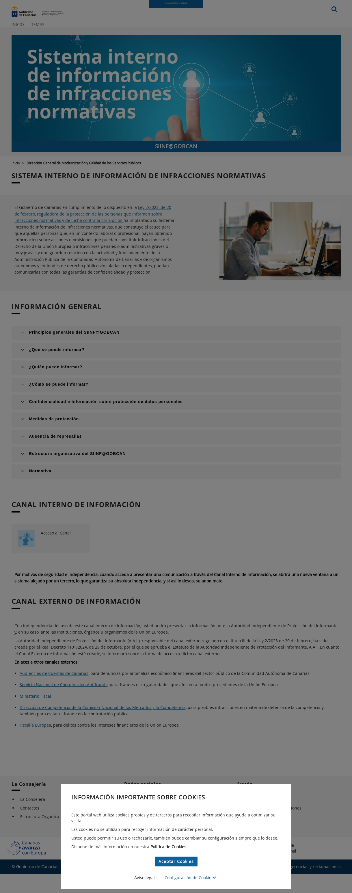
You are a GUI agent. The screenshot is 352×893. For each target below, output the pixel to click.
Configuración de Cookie (190, 877)
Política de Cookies (168, 846)
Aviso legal (144, 877)
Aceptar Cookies (176, 861)
